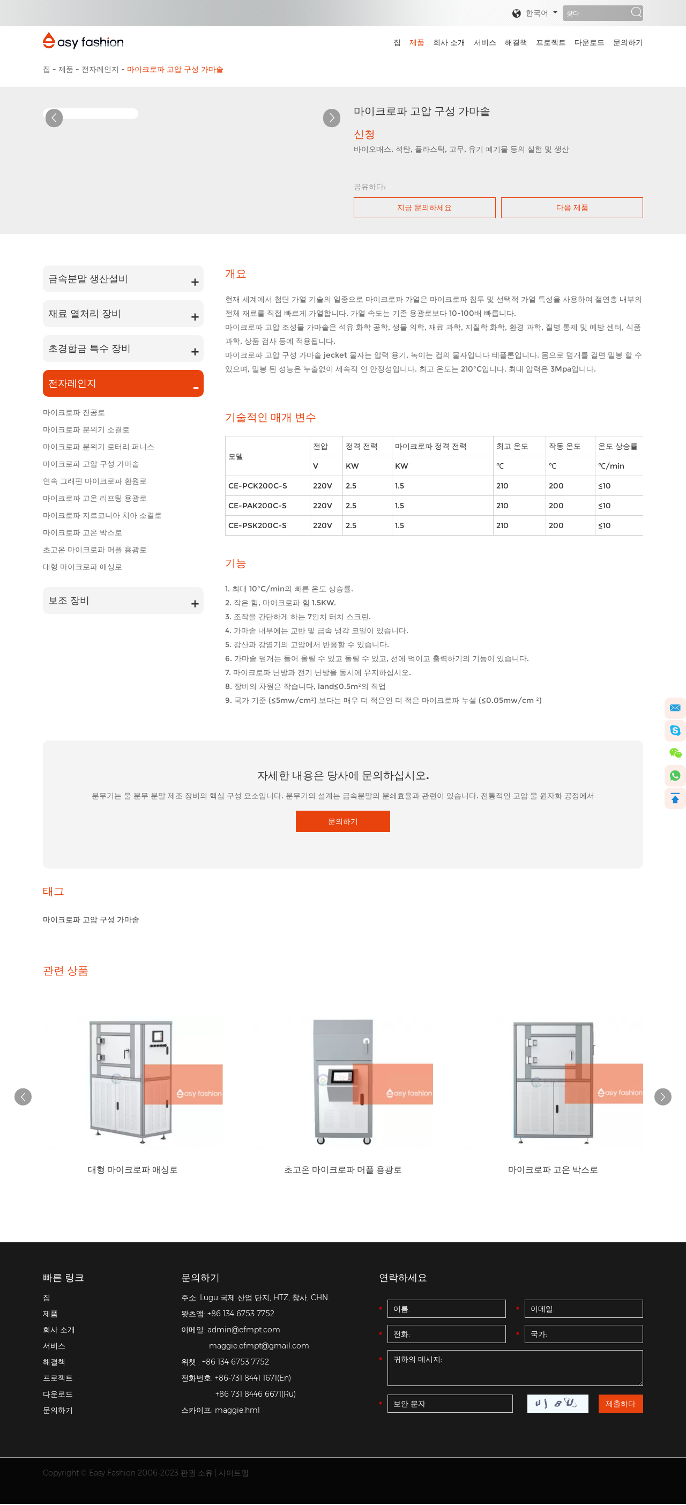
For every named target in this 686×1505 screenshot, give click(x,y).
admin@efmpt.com (243, 1331)
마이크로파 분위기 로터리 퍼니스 (98, 446)
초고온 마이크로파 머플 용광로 (95, 549)
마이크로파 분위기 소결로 (86, 429)
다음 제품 (572, 207)
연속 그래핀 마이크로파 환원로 (95, 481)
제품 (416, 42)
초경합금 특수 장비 (89, 348)
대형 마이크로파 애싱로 (82, 567)
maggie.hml (237, 1411)
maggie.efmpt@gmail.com (259, 1347)
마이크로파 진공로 (74, 412)
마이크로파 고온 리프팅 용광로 (95, 498)
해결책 (516, 42)
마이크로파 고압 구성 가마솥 (175, 69)
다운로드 (590, 42)
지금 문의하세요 (424, 207)
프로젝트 (551, 42)
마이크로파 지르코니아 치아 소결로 (102, 515)
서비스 (485, 42)
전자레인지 (100, 69)
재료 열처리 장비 (84, 314)
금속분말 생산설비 (88, 279)
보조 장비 (69, 600)
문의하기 (628, 42)
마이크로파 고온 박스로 (82, 532)
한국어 (530, 13)
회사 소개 (449, 42)
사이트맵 (234, 1474)
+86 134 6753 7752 (240, 1314)
